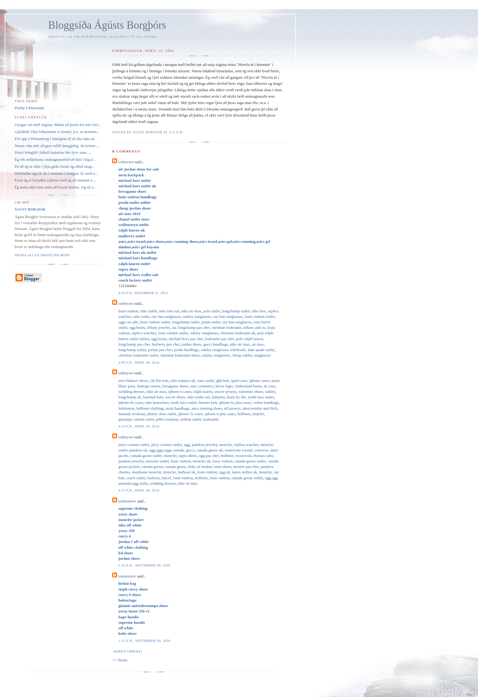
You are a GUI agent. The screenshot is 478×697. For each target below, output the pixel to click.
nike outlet (148, 311)
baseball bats (153, 397)
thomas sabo (263, 455)
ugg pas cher (209, 455)
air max (258, 344)
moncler (225, 444)
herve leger (224, 386)
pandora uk (138, 450)
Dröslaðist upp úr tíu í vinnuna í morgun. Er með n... (56, 173)
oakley (270, 391)
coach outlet (135, 478)
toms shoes (222, 466)
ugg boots (137, 327)
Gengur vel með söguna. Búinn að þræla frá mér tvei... (58, 124)
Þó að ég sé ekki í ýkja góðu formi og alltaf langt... (55, 166)
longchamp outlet (236, 311)
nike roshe (141, 316)
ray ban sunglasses (166, 316)
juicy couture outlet (133, 444)
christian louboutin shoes (180, 355)
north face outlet (261, 397)
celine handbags (266, 402)
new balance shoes (133, 380)
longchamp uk (129, 397)
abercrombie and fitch (259, 408)
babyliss (218, 397)
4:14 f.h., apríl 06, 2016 (138, 426)
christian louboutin (226, 327)
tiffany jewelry (158, 327)
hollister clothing (150, 408)
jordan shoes (191, 344)
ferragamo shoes (175, 386)
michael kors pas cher (186, 338)
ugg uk (224, 472)
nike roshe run (198, 397)
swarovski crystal (238, 450)
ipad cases (239, 380)
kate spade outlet (261, 349)
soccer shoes (175, 397)
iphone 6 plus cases (220, 413)
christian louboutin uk (237, 333)
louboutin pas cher (219, 338)
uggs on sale (128, 322)
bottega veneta (148, 386)
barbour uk (186, 472)
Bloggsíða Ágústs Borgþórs (107, 25)
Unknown (126, 162)
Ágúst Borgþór (30, 209)
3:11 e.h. (176, 132)
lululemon (126, 408)
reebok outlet (190, 419)
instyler (258, 413)
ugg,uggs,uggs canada (166, 450)
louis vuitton (128, 311)
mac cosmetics (201, 386)
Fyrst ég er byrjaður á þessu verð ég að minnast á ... (55, 180)
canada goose (152, 466)
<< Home (119, 660)
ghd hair (222, 380)
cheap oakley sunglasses (251, 355)
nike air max (191, 311)
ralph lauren (202, 391)
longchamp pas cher (134, 344)
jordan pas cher (160, 349)
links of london (200, 466)
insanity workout (131, 413)
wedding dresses (131, 391)
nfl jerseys (232, 408)
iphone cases (259, 380)
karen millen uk (244, 472)
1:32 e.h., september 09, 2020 (144, 640)
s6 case (269, 386)
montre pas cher (246, 466)
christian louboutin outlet (138, 355)
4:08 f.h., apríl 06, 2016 (138, 362)
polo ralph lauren (249, 338)
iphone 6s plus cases (235, 402)
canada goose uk (210, 450)
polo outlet (211, 311)
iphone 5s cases (190, 413)
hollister (243, 413)
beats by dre (236, 397)
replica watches (144, 333)
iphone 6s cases (130, 402)
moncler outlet (157, 461)
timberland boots (248, 386)
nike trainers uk (182, 380)
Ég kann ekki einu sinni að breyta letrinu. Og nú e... (56, 187)
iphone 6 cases (179, 391)
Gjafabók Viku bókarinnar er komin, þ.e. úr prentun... (57, 131)
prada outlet (211, 322)
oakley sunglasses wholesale (223, 349)
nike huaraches (157, 402)
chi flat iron (159, 380)
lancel (166, 478)
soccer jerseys (225, 391)
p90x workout (167, 419)
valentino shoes (250, 391)
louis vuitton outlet (260, 316)
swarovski (244, 455)
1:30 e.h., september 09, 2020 (144, 565)
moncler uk (202, 461)
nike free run (169, 311)
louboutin (210, 419)
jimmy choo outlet (161, 413)
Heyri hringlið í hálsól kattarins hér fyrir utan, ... (53, 152)
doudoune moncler (146, 472)
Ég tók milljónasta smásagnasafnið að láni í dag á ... (56, 159)
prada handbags (186, 349)
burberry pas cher (165, 344)
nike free (259, 311)
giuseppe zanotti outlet (136, 419)
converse (261, 450)
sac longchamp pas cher (190, 327)
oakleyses (126, 303)
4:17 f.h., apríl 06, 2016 (138, 490)
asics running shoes (206, 408)
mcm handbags (177, 408)
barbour (153, 478)
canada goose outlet (146, 455)
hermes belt (208, 402)
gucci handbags (215, 344)
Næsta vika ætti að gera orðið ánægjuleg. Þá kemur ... (57, 145)
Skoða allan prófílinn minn (42, 255)
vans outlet (205, 380)
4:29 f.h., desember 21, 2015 (143, 293)
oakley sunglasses (197, 316)
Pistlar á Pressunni (29, 108)
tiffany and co (254, 327)
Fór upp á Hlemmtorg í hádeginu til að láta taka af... (56, 138)
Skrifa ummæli (127, 651)
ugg (187, 444)
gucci (190, 450)
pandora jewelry (204, 444)
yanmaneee (127, 501)
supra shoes (188, 455)
